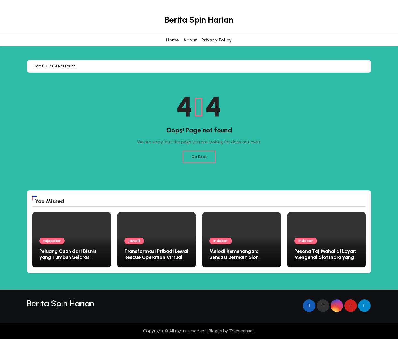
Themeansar (241, 331)
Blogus (215, 331)
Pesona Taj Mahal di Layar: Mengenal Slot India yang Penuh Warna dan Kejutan (325, 257)
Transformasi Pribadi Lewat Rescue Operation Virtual (156, 254)
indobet (220, 240)
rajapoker (52, 240)
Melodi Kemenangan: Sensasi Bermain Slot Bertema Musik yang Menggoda (233, 260)
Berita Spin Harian (198, 20)
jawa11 (134, 240)
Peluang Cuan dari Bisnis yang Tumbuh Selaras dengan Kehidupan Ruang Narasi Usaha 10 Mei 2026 (69, 260)
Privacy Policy (216, 40)
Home (172, 40)
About (190, 40)
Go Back (199, 156)
